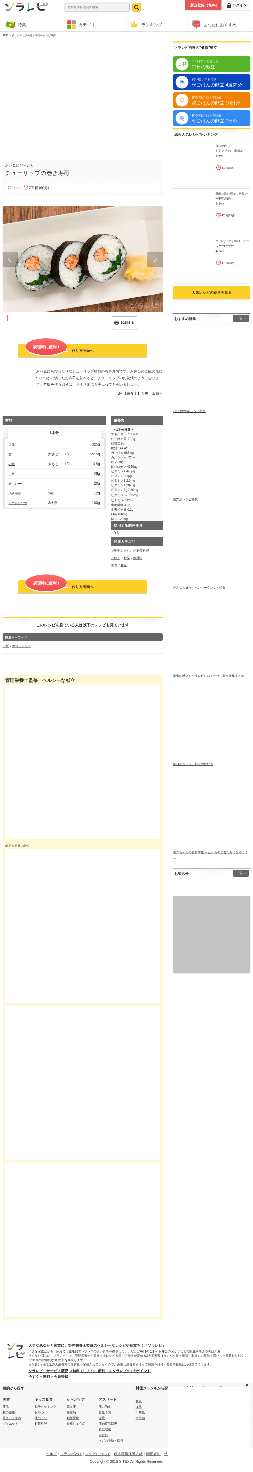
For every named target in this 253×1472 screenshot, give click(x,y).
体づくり (41, 1418)
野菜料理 (143, 551)
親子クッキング (125, 551)
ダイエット (10, 1423)
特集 (15, 24)
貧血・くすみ (12, 1418)
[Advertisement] (62, 97)
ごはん (115, 558)
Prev (10, 259)
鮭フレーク (16, 483)
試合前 (103, 1435)
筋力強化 (105, 1406)
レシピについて (97, 1454)
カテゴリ (81, 24)
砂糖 (12, 464)
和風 (124, 565)
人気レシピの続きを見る (212, 292)
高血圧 (71, 1406)
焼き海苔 (15, 493)
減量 (102, 1418)
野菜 (127, 558)
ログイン (237, 5)
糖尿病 (71, 1412)
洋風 (139, 1407)
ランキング (145, 24)
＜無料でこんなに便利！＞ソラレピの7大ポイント (110, 1371)
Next (155, 259)
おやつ (39, 1412)
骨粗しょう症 (76, 1423)
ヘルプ (51, 1454)
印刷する (127, 323)
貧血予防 (105, 1412)
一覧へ (241, 318)
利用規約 (153, 1454)
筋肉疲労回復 (108, 1423)
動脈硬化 (73, 1418)
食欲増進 (105, 1429)
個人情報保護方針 (128, 1454)
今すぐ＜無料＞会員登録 (48, 1377)
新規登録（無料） (204, 5)
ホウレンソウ (18, 503)
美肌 (6, 1406)
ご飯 (12, 444)
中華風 (140, 1412)
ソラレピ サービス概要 (48, 1371)
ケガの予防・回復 (111, 1440)
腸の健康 (9, 1412)
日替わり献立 (234, 1356)
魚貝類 (137, 558)
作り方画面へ (59, 350)
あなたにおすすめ (213, 24)
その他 (140, 1418)
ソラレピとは (71, 1454)
